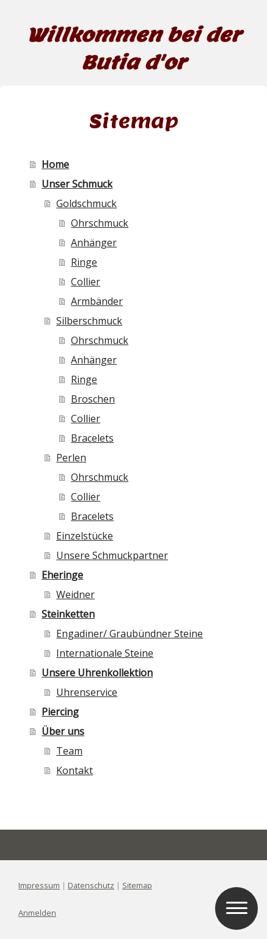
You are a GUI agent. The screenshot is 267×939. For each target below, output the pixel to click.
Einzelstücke (84, 536)
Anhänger (94, 242)
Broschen (93, 399)
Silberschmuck (89, 320)
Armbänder (97, 301)
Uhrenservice (86, 692)
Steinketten (68, 614)
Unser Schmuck (77, 184)
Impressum (39, 885)
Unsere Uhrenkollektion (97, 672)
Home (55, 164)
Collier (85, 281)
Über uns (63, 731)
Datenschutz (91, 885)
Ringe (84, 262)
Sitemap (137, 885)
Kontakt (74, 770)
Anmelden (37, 912)
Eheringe (62, 575)
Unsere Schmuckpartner (112, 555)
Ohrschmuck (99, 223)
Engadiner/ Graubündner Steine (129, 633)
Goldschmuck (86, 203)
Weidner (75, 594)
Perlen (71, 457)
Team (69, 751)
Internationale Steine (104, 653)
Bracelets (92, 438)
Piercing (60, 711)
